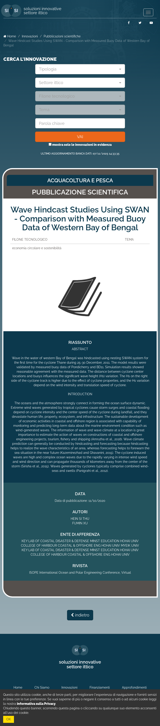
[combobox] (80, 69)
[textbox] (78, 69)
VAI (80, 136)
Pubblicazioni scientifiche (62, 36)
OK (8, 719)
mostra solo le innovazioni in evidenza (80, 144)
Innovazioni (30, 36)
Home (9, 36)
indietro (80, 615)
